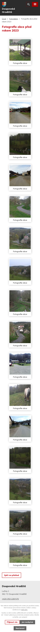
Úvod (4, 19)
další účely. (24, 610)
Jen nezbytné (27, 622)
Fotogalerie (13, 19)
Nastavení (20, 628)
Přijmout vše (12, 622)
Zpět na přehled (11, 575)
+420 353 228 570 (10, 599)
